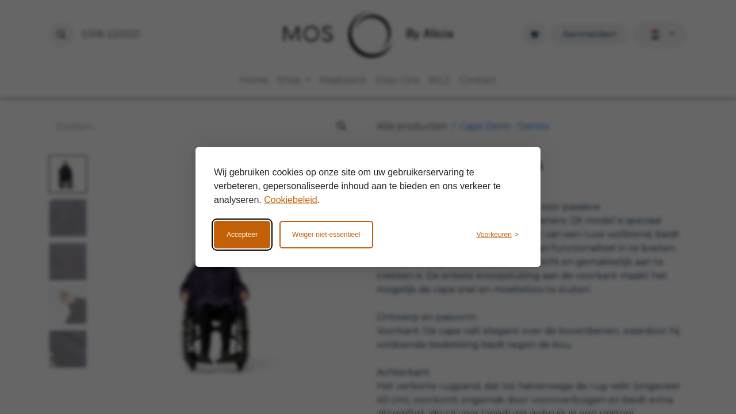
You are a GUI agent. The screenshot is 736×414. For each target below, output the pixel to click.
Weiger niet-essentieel (326, 235)
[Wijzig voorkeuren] (497, 234)
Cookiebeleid (290, 200)
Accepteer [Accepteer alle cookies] (242, 235)
